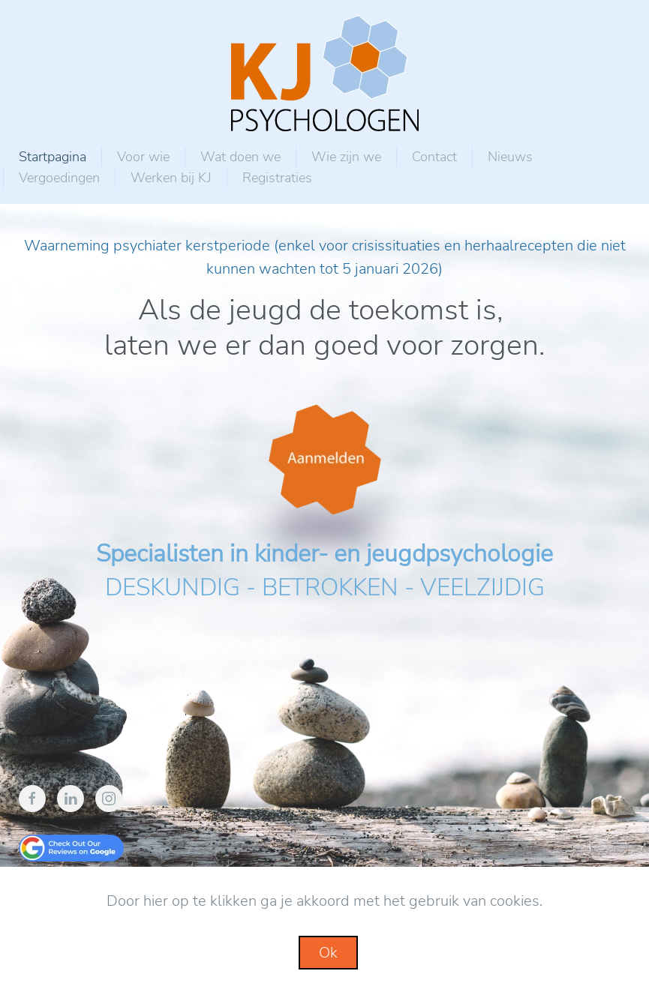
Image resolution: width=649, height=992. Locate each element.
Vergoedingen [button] (59, 178)
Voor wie (143, 157)
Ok (328, 953)
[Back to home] (325, 73)
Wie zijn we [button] (346, 157)
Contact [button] (434, 157)
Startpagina (52, 157)
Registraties (277, 178)
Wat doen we (240, 157)
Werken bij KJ (171, 178)
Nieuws (510, 157)
